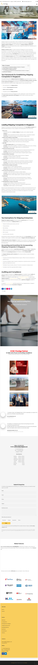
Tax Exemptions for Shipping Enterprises (9, 69)
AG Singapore (13, 662)
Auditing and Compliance (7, 71)
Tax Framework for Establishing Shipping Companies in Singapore (14, 67)
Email (19, 496)
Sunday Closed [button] (19, 464)
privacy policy (18, 530)
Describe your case (19, 512)
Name (19, 491)
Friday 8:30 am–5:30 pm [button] (19, 461)
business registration (13, 278)
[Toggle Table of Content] (28, 65)
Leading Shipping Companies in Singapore (10, 68)
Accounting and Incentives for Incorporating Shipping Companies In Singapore (17, 70)
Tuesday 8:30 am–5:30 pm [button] (19, 457)
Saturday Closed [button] (19, 463)
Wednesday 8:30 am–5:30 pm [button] (19, 459)
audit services (23, 278)
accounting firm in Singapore (23, 277)
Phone (19, 500)
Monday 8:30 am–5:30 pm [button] (19, 456)
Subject (19, 504)
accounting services (9, 283)
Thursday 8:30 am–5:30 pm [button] (19, 460)
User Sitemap (25, 662)
